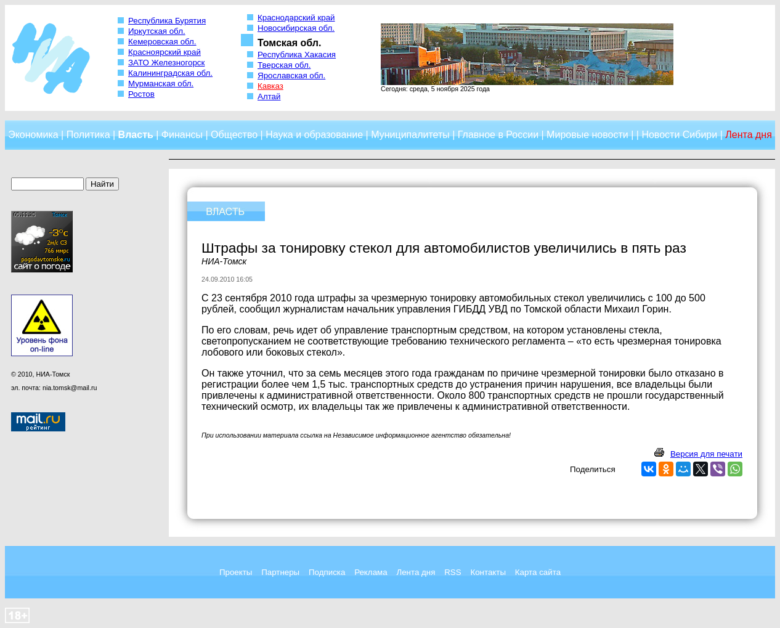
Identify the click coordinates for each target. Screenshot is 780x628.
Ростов (141, 94)
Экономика (33, 134)
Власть (135, 134)
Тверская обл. (284, 65)
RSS (452, 572)
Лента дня (415, 572)
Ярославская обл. (291, 75)
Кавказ (270, 86)
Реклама (370, 572)
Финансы (182, 134)
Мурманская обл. (160, 83)
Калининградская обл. (170, 73)
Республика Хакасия (297, 54)
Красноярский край (164, 52)
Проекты (235, 572)
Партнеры (280, 572)
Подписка (327, 572)
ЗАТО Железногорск (166, 62)
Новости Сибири (679, 134)
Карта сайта (538, 572)
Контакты (488, 572)
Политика (88, 134)
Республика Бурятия (167, 20)
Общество (234, 134)
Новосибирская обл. (296, 28)
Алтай (269, 96)
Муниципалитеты (410, 134)
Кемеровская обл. (162, 41)
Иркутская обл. (156, 31)
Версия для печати (706, 454)
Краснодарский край (296, 17)
